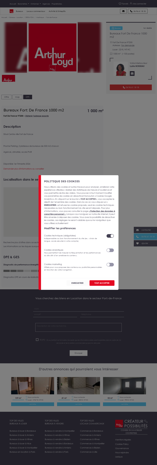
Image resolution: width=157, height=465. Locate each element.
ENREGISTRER (77, 283)
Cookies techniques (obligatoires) (73, 238)
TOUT (101, 283)
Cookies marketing (73, 267)
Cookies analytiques (73, 253)
